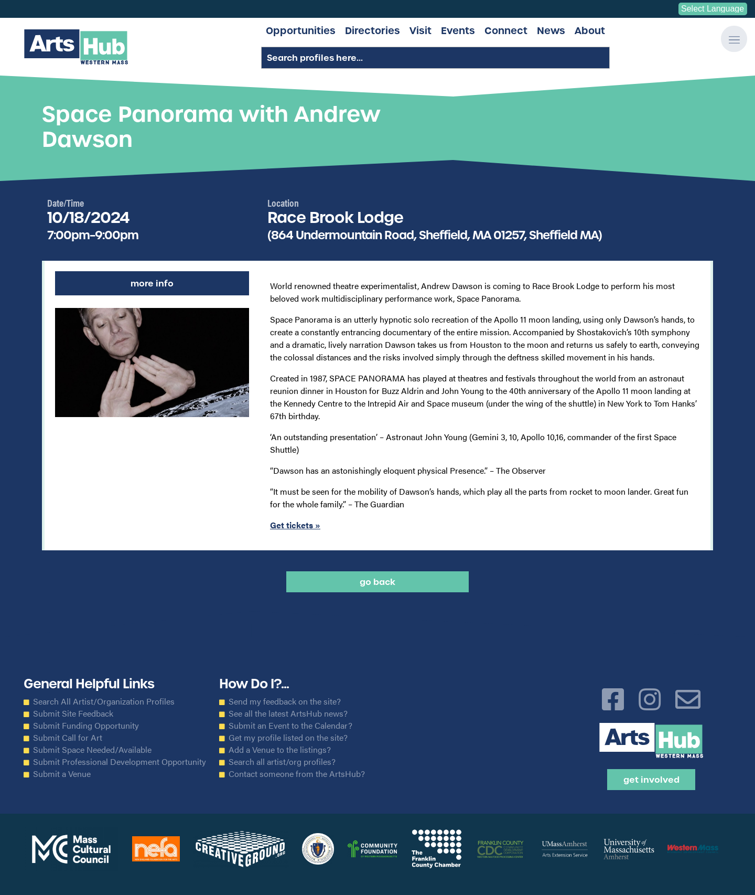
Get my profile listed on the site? (288, 737)
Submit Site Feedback (73, 713)
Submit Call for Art (67, 737)
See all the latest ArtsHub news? (288, 713)
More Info (152, 283)
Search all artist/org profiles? (282, 762)
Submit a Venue (62, 774)
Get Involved (651, 779)
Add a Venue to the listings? (280, 749)
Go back (377, 582)
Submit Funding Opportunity (86, 725)
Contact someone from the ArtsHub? (297, 774)
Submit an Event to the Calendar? (290, 725)
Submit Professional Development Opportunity (119, 762)
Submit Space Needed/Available (92, 749)
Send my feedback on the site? (285, 701)
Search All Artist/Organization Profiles (104, 701)
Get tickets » (295, 525)
